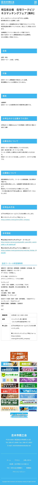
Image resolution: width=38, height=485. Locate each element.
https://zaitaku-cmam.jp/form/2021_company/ (15, 219)
